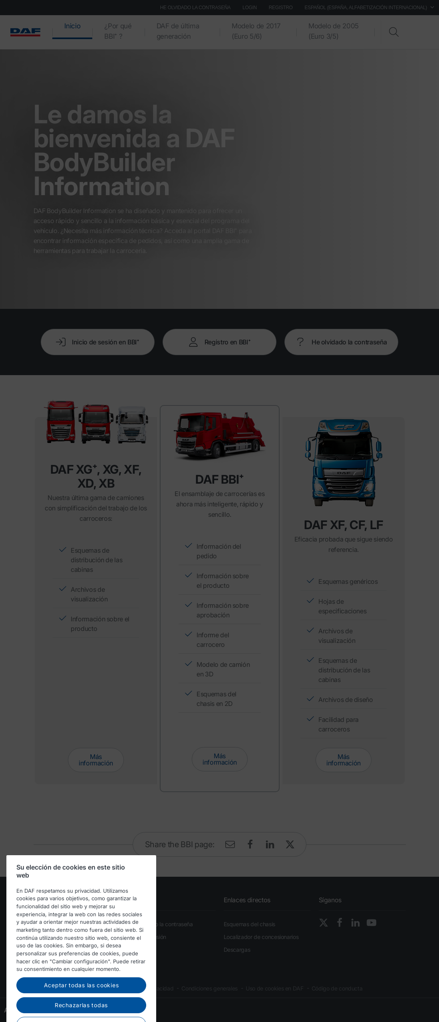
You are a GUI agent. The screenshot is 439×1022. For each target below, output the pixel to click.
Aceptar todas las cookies (81, 1006)
